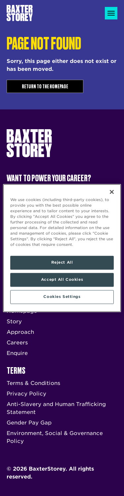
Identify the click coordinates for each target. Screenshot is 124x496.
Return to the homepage (45, 86)
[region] (62, 248)
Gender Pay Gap (29, 423)
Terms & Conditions (33, 383)
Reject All (62, 262)
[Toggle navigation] (111, 13)
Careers (17, 342)
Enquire (17, 353)
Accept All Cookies (62, 279)
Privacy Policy (26, 394)
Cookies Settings (61, 296)
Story (14, 321)
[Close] (111, 192)
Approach (20, 332)
